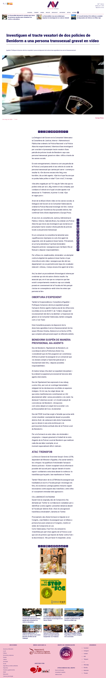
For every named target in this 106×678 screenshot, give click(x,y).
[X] (49, 132)
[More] (67, 132)
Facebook (86, 648)
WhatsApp (86, 664)
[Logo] (53, 5)
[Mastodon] (54, 132)
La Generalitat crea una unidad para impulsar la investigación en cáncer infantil (53, 618)
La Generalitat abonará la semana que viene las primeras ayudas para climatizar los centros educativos (21, 17)
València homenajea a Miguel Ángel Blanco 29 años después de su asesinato (73, 634)
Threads (86, 673)
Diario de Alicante (59, 670)
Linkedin (86, 653)
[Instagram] (44, 132)
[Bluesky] (57, 132)
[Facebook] (47, 132)
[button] (3, 3)
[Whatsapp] (42, 132)
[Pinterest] (64, 132)
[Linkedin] (59, 132)
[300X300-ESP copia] (53, 591)
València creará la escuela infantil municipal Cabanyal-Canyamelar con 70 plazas (51, 634)
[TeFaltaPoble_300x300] (53, 561)
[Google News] (39, 132)
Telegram (86, 659)
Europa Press (99, 118)
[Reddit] (62, 132)
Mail (85, 656)
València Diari (58, 674)
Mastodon (86, 670)
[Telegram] (52, 132)
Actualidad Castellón (60, 672)
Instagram (86, 650)
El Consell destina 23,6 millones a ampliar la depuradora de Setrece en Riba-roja (73, 618)
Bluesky (86, 667)
